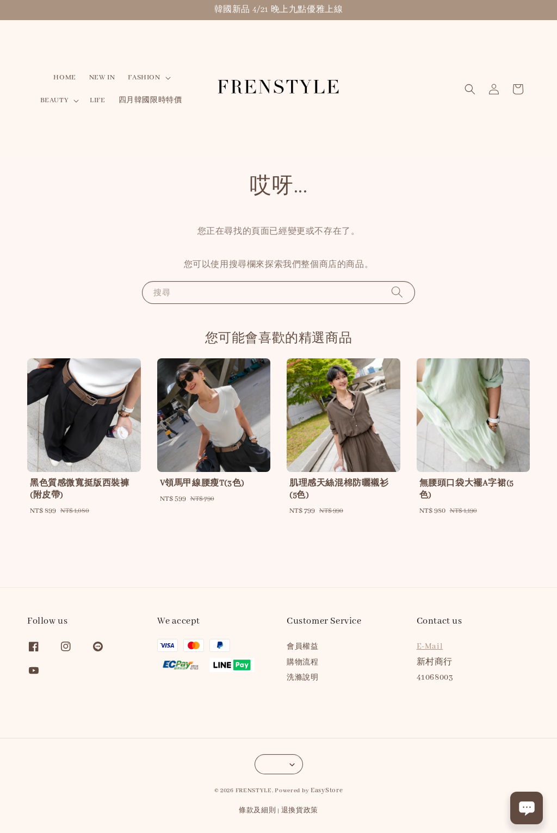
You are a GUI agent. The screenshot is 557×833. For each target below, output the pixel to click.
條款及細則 (257, 810)
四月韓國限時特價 (150, 100)
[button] (470, 89)
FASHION (144, 77)
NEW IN (102, 77)
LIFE (97, 100)
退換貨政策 (300, 810)
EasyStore (327, 790)
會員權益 (302, 646)
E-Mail (430, 646)
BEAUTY (54, 100)
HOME (64, 77)
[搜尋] (397, 292)
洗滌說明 (302, 677)
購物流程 (302, 662)
